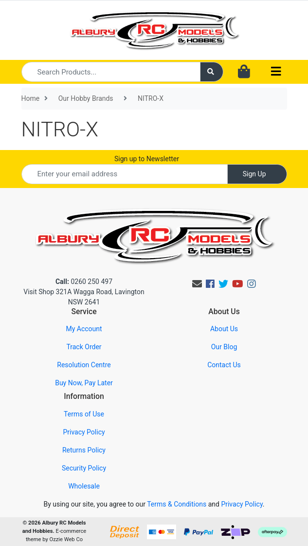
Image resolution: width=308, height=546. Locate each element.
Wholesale (84, 486)
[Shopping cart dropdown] (244, 72)
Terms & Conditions (176, 504)
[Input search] (111, 72)
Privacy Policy (84, 432)
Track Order (83, 347)
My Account (84, 329)
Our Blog (224, 347)
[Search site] (211, 72)
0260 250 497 (83, 281)
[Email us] (197, 284)
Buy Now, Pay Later (84, 383)
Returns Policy (84, 450)
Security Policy (84, 468)
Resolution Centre (83, 365)
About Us (224, 329)
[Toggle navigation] (276, 72)
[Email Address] (124, 174)
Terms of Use (84, 414)
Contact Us (224, 365)
